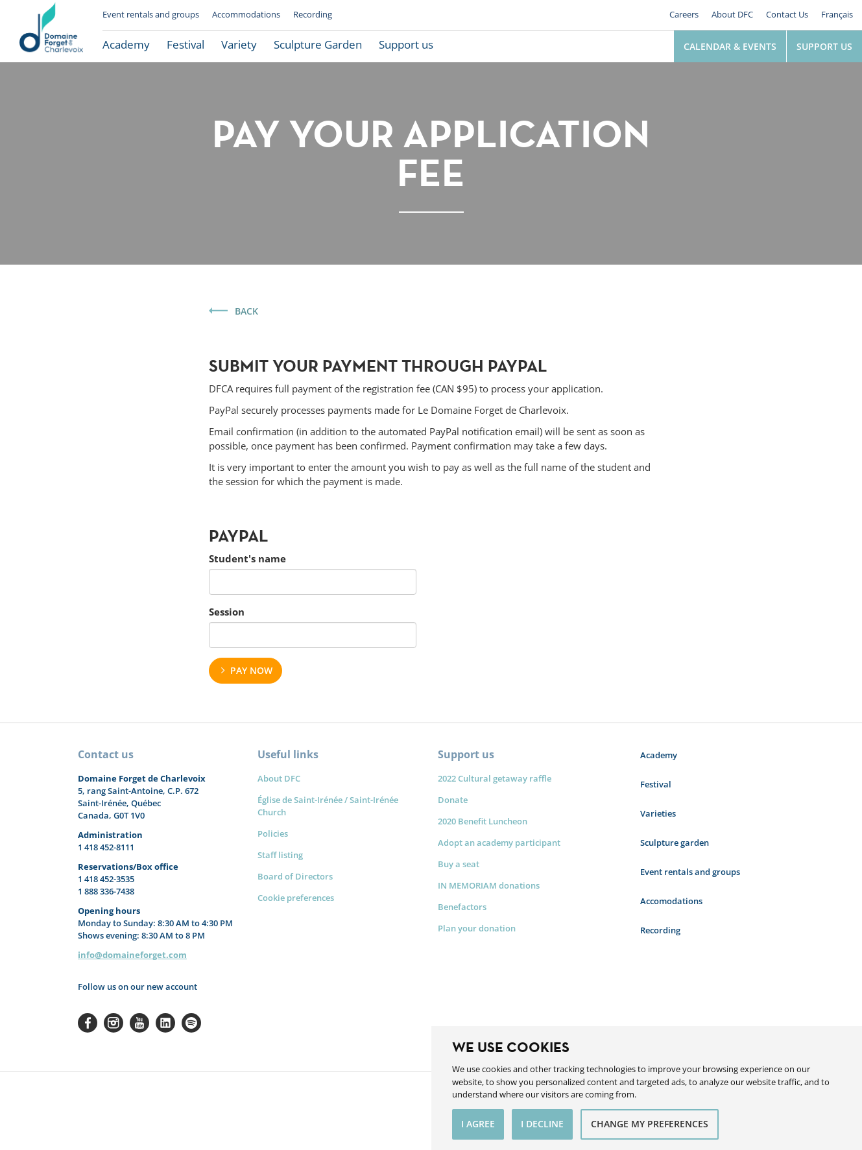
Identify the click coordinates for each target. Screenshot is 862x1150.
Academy (126, 44)
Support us (406, 44)
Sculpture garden (674, 842)
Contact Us (787, 14)
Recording (312, 14)
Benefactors (462, 907)
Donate (453, 800)
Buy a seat (458, 864)
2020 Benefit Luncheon (482, 821)
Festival (185, 44)
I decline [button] (542, 1124)
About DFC (732, 14)
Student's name (247, 558)
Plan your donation (477, 928)
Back (246, 311)
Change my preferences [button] (649, 1124)
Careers (684, 14)
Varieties (658, 813)
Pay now (251, 670)
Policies (272, 833)
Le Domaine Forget (51, 31)
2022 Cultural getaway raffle (494, 778)
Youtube (139, 1023)
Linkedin (165, 1023)
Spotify (191, 1023)
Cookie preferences (295, 898)
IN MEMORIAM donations (489, 885)
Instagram (113, 1023)
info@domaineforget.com (132, 955)
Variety (239, 44)
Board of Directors (295, 876)
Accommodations (246, 14)
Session (227, 611)
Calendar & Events (730, 46)
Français (837, 14)
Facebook (87, 1023)
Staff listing (280, 855)
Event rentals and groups (150, 14)
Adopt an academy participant (499, 842)
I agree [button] (478, 1124)
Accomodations (671, 901)
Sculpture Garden (318, 44)
